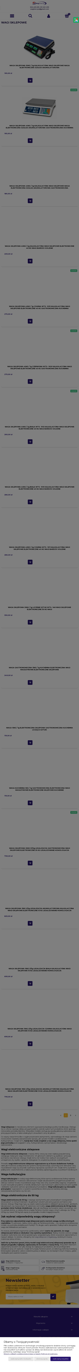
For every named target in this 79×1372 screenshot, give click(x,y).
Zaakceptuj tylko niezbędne (21, 1359)
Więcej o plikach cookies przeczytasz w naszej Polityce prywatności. (31, 1354)
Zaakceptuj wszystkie (60, 1359)
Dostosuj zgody (42, 1359)
